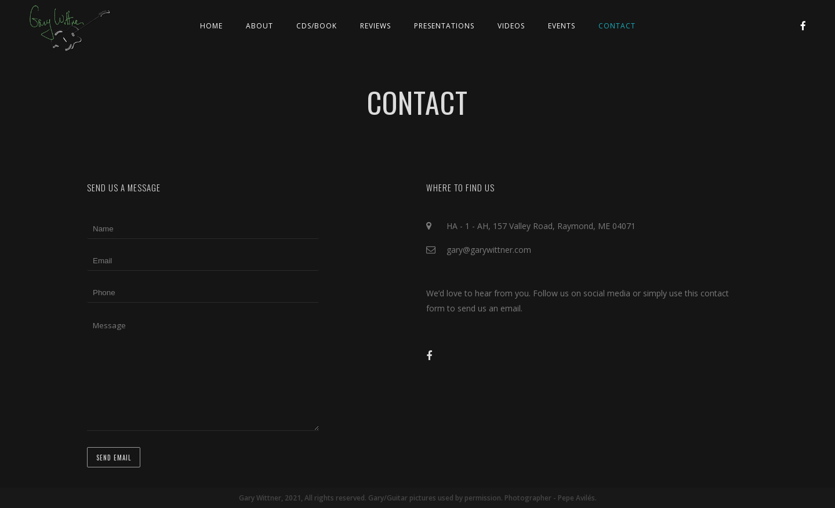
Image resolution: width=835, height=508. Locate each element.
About (259, 26)
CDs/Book (316, 26)
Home (211, 26)
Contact (617, 26)
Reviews (375, 26)
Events (561, 26)
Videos (511, 26)
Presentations (444, 26)
